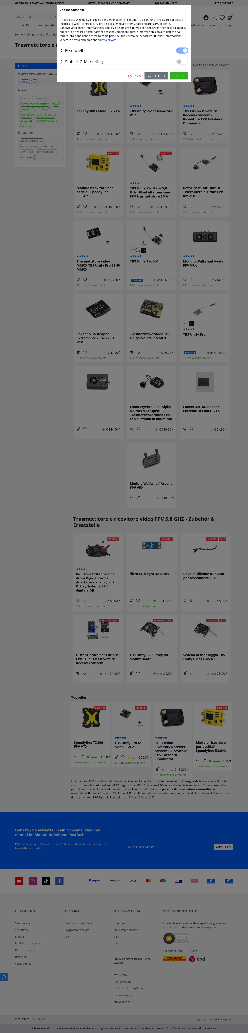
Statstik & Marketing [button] (81, 61)
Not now (134, 75)
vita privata (109, 40)
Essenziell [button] (71, 50)
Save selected (156, 76)
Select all (179, 76)
